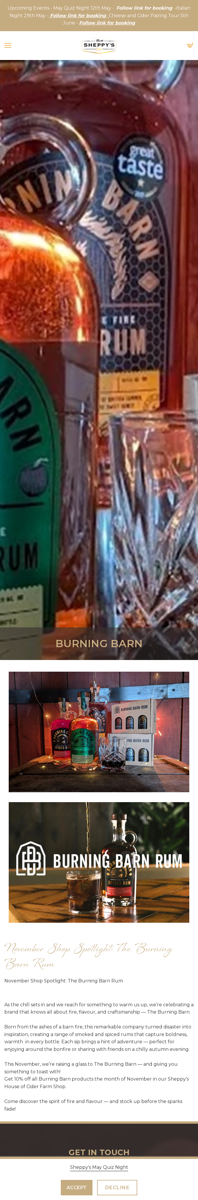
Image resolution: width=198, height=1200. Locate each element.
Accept (77, 1187)
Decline (117, 1187)
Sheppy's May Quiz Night (99, 1167)
